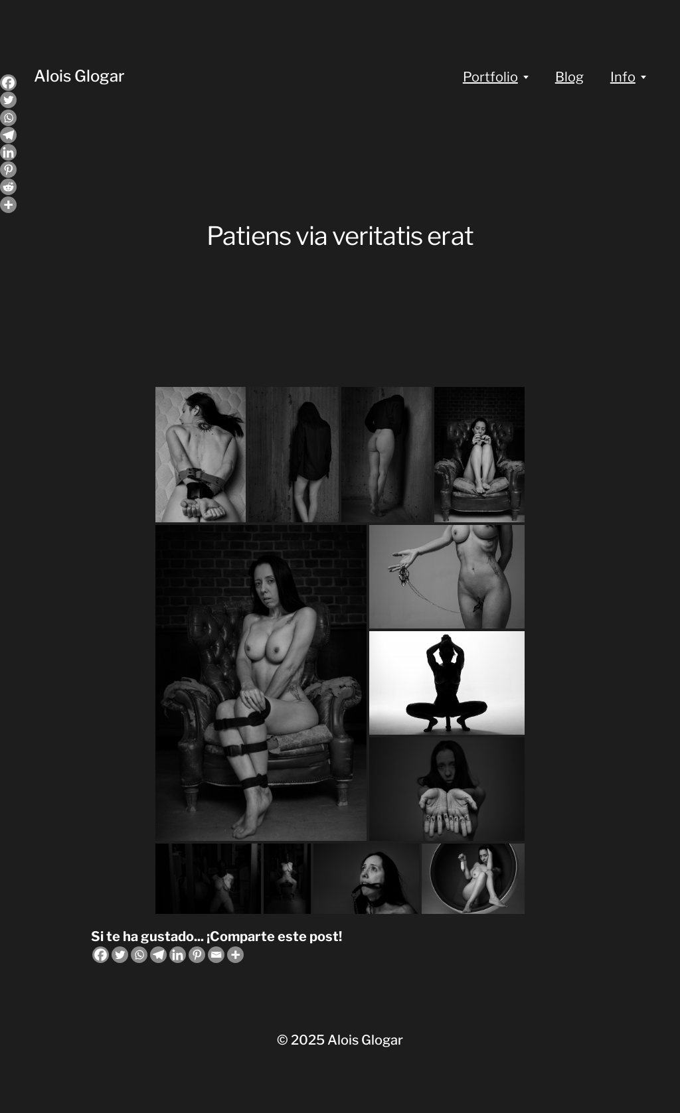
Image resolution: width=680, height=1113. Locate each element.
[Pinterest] (197, 954)
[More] (235, 954)
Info (623, 77)
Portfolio (490, 77)
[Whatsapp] (139, 954)
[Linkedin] (177, 954)
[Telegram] (158, 954)
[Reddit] (8, 187)
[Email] (216, 954)
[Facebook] (100, 954)
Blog (569, 77)
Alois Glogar (79, 76)
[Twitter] (120, 954)
